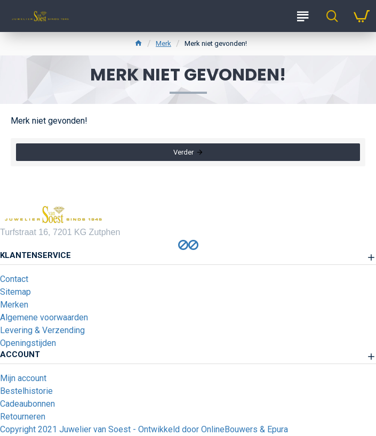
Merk (163, 43)
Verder (183, 152)
